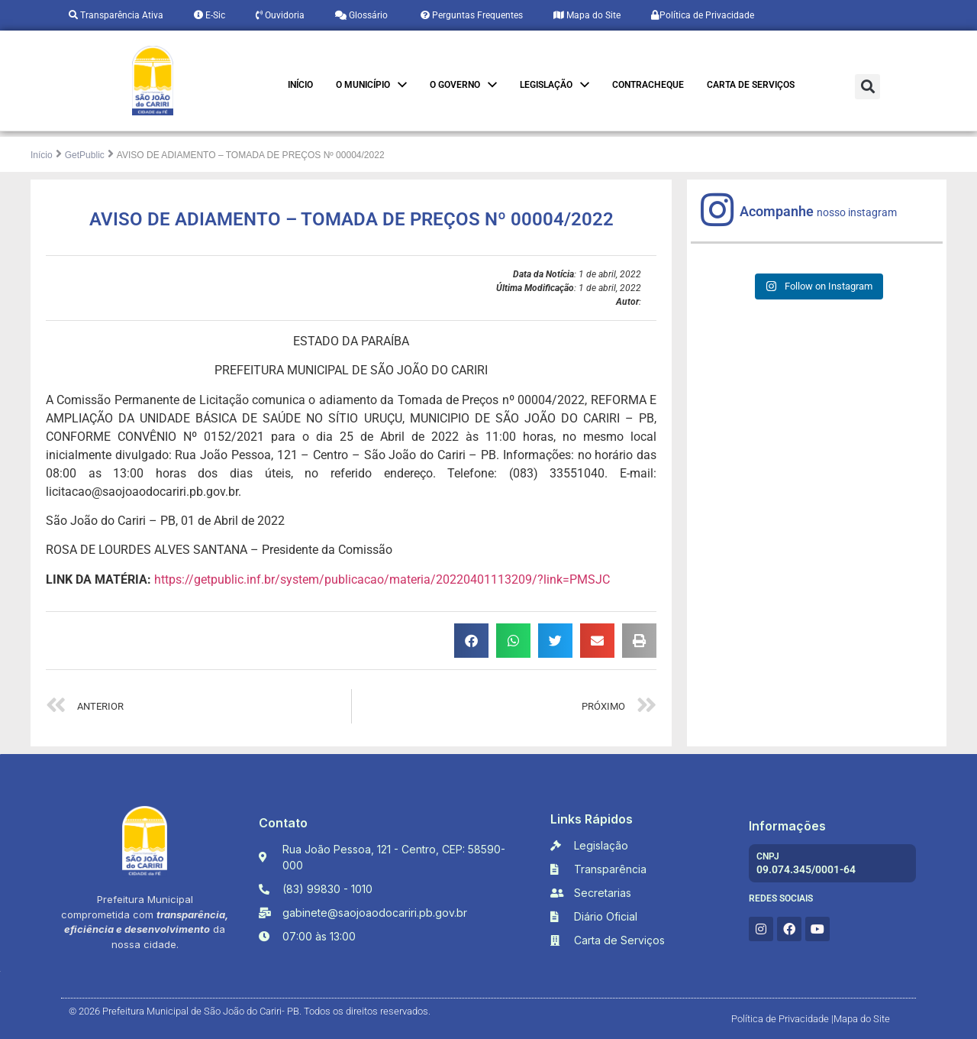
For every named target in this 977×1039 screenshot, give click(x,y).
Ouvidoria (280, 15)
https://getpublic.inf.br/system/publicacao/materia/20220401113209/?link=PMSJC (382, 579)
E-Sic (209, 15)
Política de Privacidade (702, 15)
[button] (867, 86)
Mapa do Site (587, 15)
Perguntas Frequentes (470, 15)
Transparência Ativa (116, 15)
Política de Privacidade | (782, 1018)
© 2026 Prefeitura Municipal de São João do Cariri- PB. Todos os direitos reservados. (249, 1011)
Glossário (361, 15)
